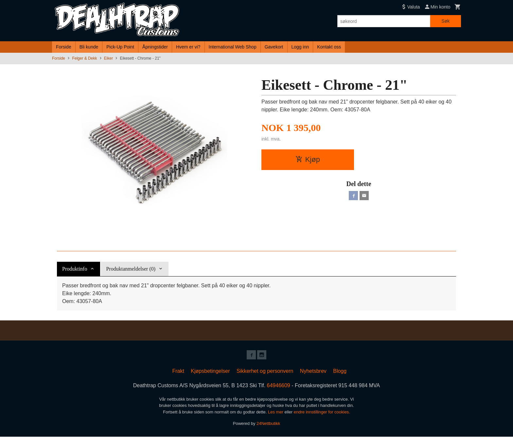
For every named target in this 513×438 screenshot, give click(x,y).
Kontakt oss (329, 46)
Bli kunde (89, 46)
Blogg (339, 372)
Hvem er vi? (188, 46)
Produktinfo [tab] (74, 269)
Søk (445, 21)
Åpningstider (155, 46)
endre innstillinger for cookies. (322, 413)
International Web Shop (232, 46)
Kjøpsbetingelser (210, 372)
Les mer (276, 413)
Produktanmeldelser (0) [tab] (130, 269)
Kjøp (307, 159)
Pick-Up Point (120, 46)
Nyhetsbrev (313, 372)
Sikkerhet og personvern (265, 372)
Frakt (178, 372)
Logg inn (300, 46)
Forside (63, 46)
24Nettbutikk (268, 424)
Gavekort (274, 46)
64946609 (278, 387)
